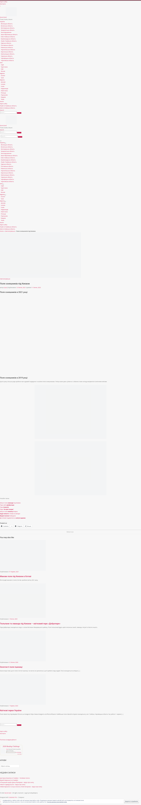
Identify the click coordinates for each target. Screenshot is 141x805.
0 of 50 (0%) (18, 752)
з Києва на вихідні (10, 513)
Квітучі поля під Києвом (10, 503)
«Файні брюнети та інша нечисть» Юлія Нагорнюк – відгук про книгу (21, 787)
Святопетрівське (10, 231)
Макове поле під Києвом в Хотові (15, 576)
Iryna (5, 287)
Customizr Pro (13, 797)
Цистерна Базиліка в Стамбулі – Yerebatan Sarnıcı (15, 778)
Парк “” (7, 509)
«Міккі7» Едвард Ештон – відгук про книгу (12, 784)
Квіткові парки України (10, 710)
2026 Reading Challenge (11, 746)
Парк (4, 507)
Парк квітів (7, 505)
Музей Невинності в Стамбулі (9, 780)
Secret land (8, 793)
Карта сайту (3, 731)
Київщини (13, 516)
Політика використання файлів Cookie (57, 802)
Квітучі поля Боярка (9, 511)
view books (19, 754)
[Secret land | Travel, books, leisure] (11, 8)
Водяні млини (5, 516)
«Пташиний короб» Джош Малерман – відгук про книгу (17, 782)
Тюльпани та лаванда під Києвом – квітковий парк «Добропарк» (30, 623)
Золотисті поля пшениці (11, 667)
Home (2, 231)
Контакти (3, 733)
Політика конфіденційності (8, 740)
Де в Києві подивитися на (13, 518)
